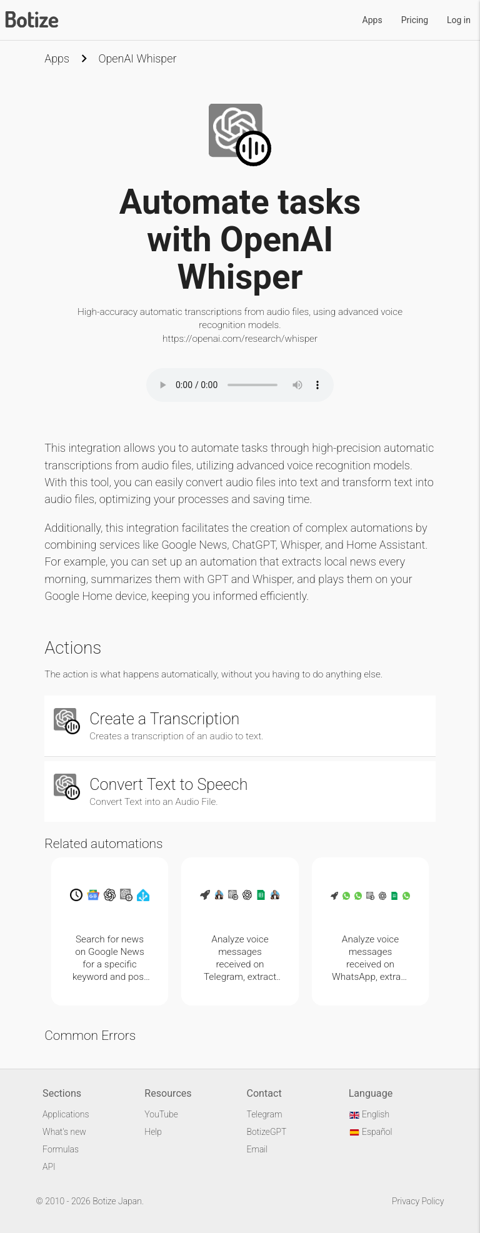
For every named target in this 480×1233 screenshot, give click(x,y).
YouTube (161, 1114)
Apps (372, 20)
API (49, 1167)
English (369, 1114)
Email (257, 1149)
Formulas (60, 1149)
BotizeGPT (266, 1132)
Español (370, 1132)
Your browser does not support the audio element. (240, 385)
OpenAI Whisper (137, 58)
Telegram (264, 1114)
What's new (64, 1132)
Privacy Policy (418, 1201)
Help (153, 1132)
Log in (459, 20)
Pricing (414, 20)
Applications (65, 1114)
